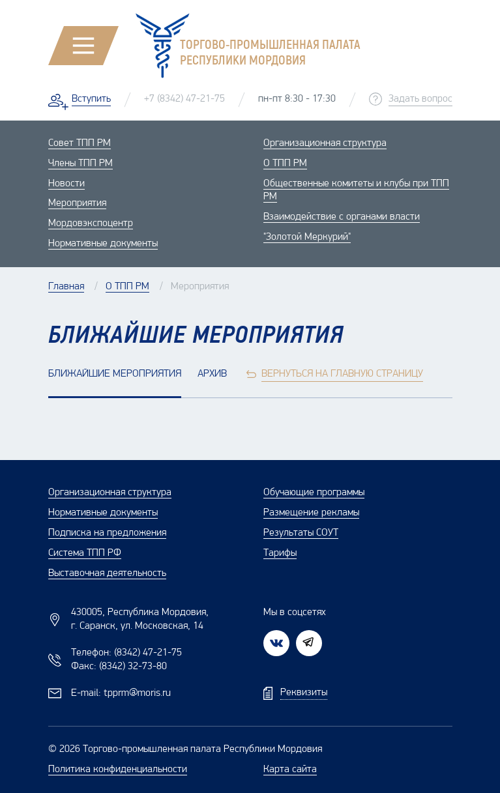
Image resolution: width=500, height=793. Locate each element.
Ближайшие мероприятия (114, 374)
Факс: (119, 666)
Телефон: (126, 653)
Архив (212, 374)
